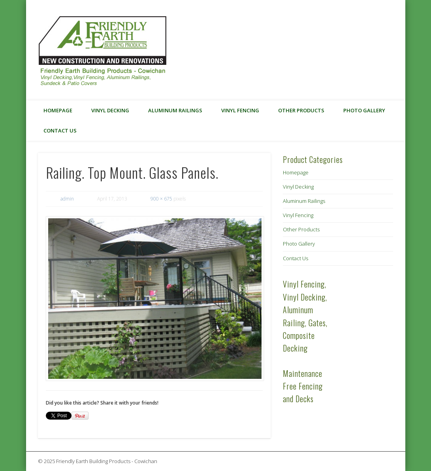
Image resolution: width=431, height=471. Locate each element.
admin (67, 198)
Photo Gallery (364, 110)
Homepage (57, 110)
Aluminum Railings (175, 110)
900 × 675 (161, 198)
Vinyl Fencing (240, 110)
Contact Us (60, 130)
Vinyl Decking (110, 110)
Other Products (301, 110)
